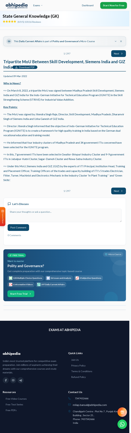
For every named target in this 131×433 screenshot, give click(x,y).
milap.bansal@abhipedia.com (90, 404)
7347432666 (81, 398)
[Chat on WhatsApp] (122, 424)
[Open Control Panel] (2, 216)
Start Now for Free (113, 5)
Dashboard (87, 5)
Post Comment (18, 227)
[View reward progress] (122, 412)
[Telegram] (21, 380)
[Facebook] (6, 380)
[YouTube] (13, 380)
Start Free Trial (21, 293)
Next (118, 53)
